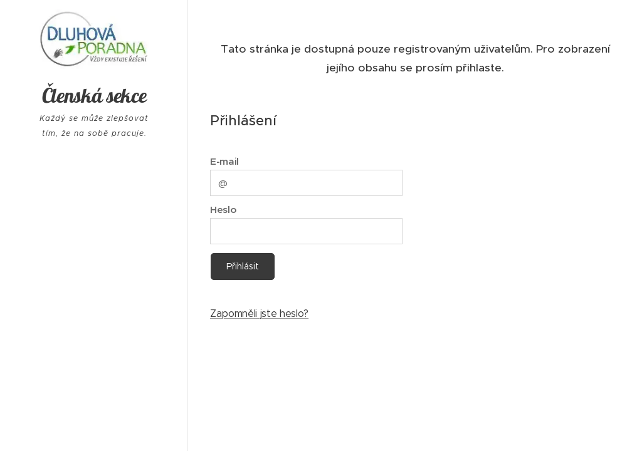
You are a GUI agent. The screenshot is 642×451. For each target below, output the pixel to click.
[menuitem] (94, 302)
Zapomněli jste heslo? (259, 313)
